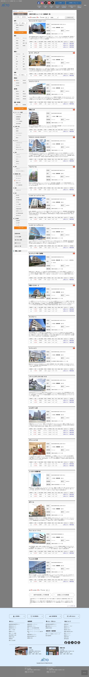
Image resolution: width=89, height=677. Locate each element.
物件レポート (12, 642)
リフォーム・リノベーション (34, 640)
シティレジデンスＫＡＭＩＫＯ (38, 382)
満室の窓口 (30, 648)
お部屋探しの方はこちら (74, 2)
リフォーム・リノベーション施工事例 (35, 643)
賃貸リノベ (64, 7)
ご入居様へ (60, 2)
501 (30, 442)
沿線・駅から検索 (18, 239)
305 (31, 105)
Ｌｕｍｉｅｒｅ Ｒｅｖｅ (36, 228)
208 (31, 251)
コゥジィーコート (34, 83)
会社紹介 (67, 635)
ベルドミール (33, 169)
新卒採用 (67, 647)
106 (31, 345)
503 (31, 315)
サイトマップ (67, 644)
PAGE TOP (84, 672)
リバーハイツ (33, 354)
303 (31, 563)
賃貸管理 (57, 7)
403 (30, 133)
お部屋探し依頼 (13, 645)
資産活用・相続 (72, 7)
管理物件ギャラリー (32, 645)
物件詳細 (71, 43)
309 (31, 408)
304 (31, 48)
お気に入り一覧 (18, 246)
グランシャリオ (33, 448)
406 (31, 76)
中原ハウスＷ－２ (34, 289)
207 (31, 283)
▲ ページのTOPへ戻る (71, 616)
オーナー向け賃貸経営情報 (33, 638)
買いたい (45, 7)
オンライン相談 (13, 644)
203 (31, 43)
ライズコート (33, 322)
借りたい (39, 7)
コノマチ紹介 (12, 640)
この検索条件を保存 (69, 17)
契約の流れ (12, 647)
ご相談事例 (49, 646)
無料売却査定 (49, 638)
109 (31, 406)
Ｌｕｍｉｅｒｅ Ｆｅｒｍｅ (37, 198)
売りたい (51, 7)
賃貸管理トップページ (32, 635)
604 (31, 503)
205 (31, 45)
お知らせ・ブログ (68, 636)
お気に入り (66, 43)
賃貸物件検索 (17, 233)
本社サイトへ (67, 645)
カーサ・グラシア (34, 54)
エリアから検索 (18, 236)
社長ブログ (67, 638)
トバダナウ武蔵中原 (34, 480)
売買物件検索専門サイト (51, 635)
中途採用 (67, 649)
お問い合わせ (71, 627)
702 (31, 505)
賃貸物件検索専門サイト (15, 635)
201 (31, 163)
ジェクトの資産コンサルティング (53, 644)
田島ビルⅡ (32, 111)
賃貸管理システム (31, 636)
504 (31, 376)
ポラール (31, 511)
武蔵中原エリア (13, 638)
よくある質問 (12, 651)
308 (31, 472)
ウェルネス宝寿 (33, 569)
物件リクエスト (18, 243)
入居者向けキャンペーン (51, 636)
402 (31, 192)
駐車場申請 (53, 627)
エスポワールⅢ (33, 415)
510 (30, 439)
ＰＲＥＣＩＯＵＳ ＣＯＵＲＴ (37, 139)
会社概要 (79, 7)
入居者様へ (16, 627)
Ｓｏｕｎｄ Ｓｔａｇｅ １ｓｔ (37, 21)
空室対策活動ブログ (32, 647)
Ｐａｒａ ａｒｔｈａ (35, 540)
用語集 (11, 649)
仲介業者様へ (35, 627)
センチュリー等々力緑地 (36, 257)
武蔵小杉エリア (13, 636)
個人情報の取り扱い (69, 642)
